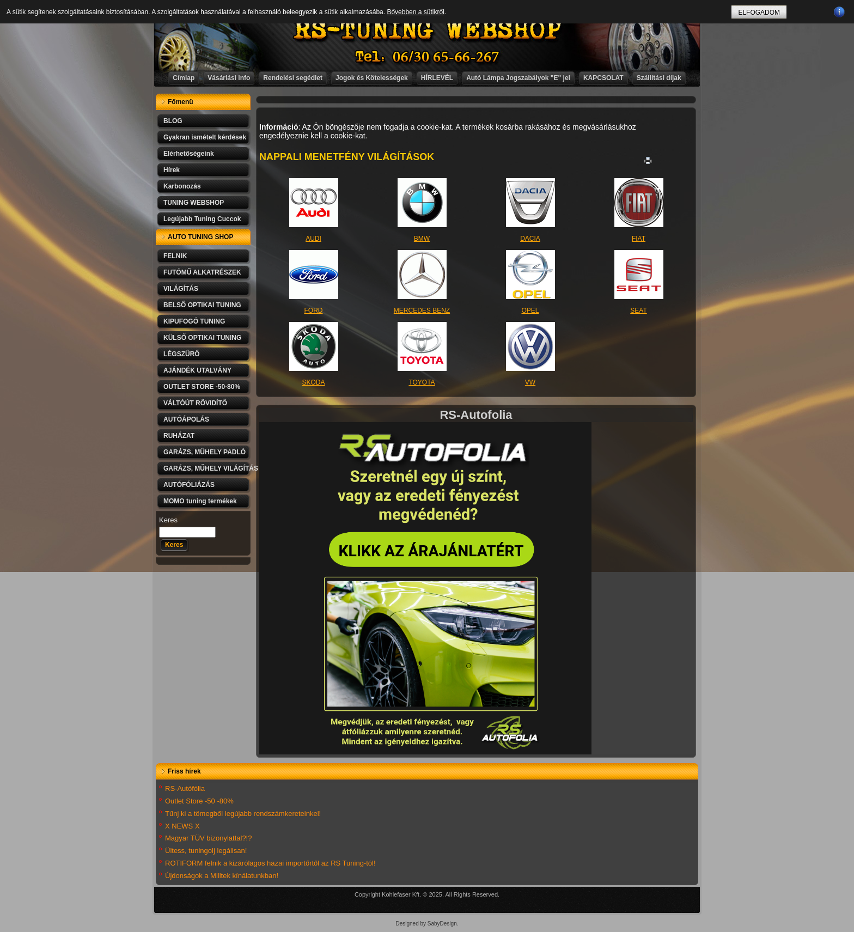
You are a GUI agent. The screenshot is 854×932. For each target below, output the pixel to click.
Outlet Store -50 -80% (199, 801)
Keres (168, 520)
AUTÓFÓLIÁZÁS (189, 485)
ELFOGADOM (759, 12)
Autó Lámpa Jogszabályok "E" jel (518, 78)
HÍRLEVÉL (437, 78)
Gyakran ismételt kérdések (204, 137)
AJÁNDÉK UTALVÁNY (197, 370)
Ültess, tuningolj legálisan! (206, 850)
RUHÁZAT (178, 436)
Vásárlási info (229, 78)
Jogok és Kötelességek (371, 78)
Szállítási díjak (659, 78)
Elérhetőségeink (188, 153)
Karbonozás (182, 186)
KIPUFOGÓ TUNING (194, 321)
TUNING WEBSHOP (193, 202)
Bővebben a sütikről (415, 12)
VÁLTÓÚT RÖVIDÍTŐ (195, 403)
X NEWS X (182, 826)
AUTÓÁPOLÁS (186, 419)
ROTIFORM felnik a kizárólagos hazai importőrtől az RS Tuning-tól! (270, 863)
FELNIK (175, 256)
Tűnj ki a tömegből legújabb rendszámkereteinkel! (243, 813)
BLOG (172, 121)
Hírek (171, 170)
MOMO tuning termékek (200, 501)
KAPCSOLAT (603, 78)
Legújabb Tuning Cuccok (202, 219)
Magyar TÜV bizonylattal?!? (208, 838)
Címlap (183, 78)
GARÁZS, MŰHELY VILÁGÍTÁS (207, 468)
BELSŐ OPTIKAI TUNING (202, 305)
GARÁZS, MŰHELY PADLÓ (204, 452)
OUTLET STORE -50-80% (201, 387)
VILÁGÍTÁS (180, 289)
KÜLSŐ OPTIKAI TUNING (202, 338)
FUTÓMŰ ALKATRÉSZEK (202, 272)
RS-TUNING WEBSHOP (427, 30)
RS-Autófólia (185, 788)
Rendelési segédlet (292, 78)
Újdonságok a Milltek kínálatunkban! (221, 876)
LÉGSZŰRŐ (181, 354)
